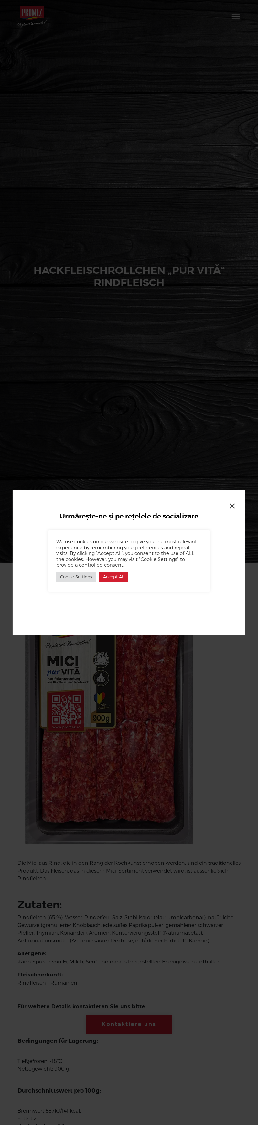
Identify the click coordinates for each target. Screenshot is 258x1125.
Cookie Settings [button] (76, 576)
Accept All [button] (113, 576)
